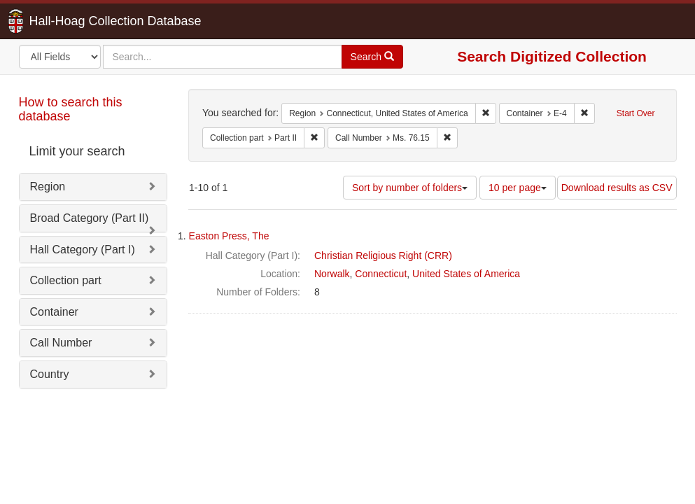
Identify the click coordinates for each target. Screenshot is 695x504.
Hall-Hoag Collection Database (71, 21)
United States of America (466, 273)
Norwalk (332, 273)
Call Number (61, 343)
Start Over (636, 113)
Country (49, 374)
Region (48, 186)
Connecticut (381, 273)
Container (54, 312)
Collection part (65, 280)
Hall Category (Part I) (82, 249)
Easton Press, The (229, 235)
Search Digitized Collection (552, 56)
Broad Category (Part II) (89, 218)
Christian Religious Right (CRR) (383, 255)
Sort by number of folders (410, 187)
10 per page (518, 187)
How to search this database (70, 109)
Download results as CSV (617, 187)
